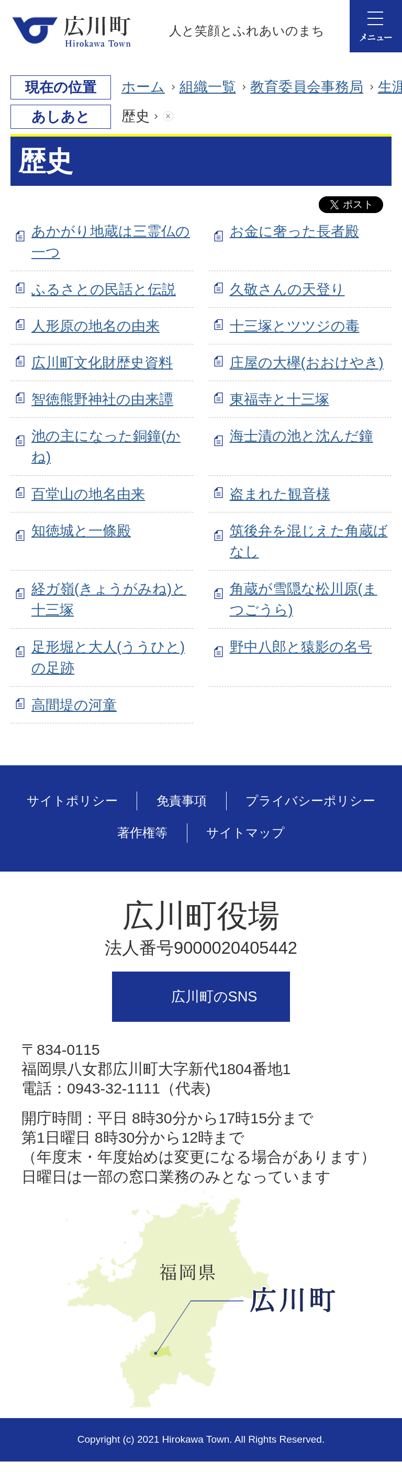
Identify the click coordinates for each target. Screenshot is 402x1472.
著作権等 (142, 833)
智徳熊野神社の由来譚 (102, 399)
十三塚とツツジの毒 (295, 326)
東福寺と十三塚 (279, 399)
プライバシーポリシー (310, 801)
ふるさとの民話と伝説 (103, 289)
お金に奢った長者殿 (294, 231)
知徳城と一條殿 (81, 530)
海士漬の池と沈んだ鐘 (301, 436)
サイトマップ (245, 833)
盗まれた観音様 (280, 494)
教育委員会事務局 (306, 87)
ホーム (143, 87)
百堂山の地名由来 (88, 494)
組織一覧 (208, 87)
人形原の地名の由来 (95, 326)
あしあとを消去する (178, 116)
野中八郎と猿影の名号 (301, 647)
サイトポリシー (72, 801)
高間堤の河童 (74, 705)
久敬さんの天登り (287, 289)
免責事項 (182, 801)
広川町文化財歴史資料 (102, 362)
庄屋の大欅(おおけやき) (307, 362)
